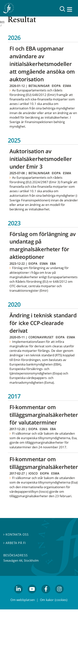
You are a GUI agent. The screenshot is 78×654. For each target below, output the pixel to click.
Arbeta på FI (14, 543)
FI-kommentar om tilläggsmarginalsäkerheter (43, 462)
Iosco (33, 473)
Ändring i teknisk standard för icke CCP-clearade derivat (43, 323)
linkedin (18, 595)
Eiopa (56, 86)
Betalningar (39, 86)
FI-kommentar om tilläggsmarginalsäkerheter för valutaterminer (43, 414)
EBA (53, 264)
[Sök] (62, 9)
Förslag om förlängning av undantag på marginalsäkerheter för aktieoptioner (42, 245)
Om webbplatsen (22, 600)
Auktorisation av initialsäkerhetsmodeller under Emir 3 (40, 158)
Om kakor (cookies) (53, 600)
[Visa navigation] (70, 9)
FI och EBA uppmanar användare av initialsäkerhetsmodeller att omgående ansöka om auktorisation (42, 64)
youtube (32, 595)
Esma (67, 86)
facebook (45, 595)
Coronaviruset (40, 337)
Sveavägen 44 (12, 560)
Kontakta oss (16, 535)
